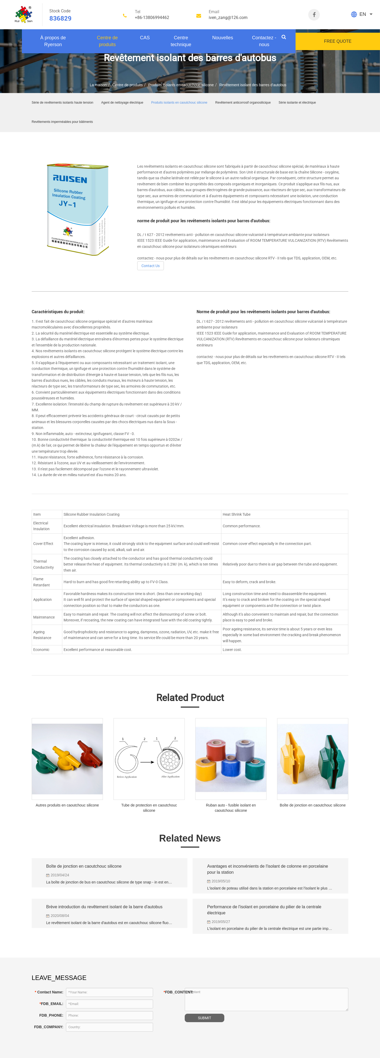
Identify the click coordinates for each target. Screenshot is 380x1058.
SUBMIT (204, 1018)
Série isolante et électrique (297, 102)
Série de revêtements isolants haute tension (62, 102)
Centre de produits (107, 41)
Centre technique (181, 41)
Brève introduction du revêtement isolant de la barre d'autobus (104, 907)
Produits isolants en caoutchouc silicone (181, 85)
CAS (145, 37)
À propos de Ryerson (53, 41)
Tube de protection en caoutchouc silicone (149, 808)
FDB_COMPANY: (48, 1027)
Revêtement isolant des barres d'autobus (252, 85)
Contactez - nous (264, 41)
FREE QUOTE (338, 41)
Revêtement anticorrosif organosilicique (243, 102)
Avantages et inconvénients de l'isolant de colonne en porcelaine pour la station (267, 869)
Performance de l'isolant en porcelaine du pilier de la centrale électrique (264, 910)
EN (362, 14)
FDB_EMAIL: (51, 1004)
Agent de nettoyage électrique (122, 102)
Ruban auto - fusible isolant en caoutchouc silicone (231, 808)
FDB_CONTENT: (173, 992)
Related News (190, 838)
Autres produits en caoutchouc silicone (67, 805)
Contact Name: (49, 992)
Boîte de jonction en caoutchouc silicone (313, 805)
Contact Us (150, 266)
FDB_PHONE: (51, 1015)
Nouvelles (222, 37)
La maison (98, 85)
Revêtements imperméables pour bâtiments (62, 122)
